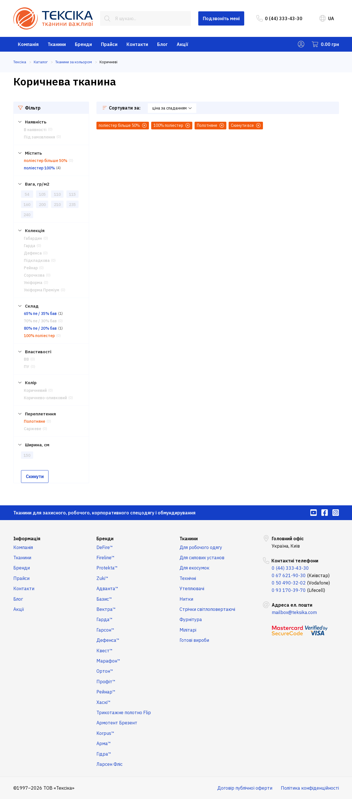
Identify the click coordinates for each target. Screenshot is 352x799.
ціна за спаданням (172, 108)
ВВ (26, 359)
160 (27, 204)
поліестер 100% (39, 168)
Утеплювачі (192, 588)
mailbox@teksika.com (294, 612)
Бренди (83, 44)
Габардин (33, 238)
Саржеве (32, 428)
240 (27, 214)
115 (72, 194)
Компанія (28, 44)
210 (57, 204)
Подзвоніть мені (221, 18)
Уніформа (33, 282)
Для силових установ (202, 557)
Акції (182, 44)
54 (27, 194)
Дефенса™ (107, 640)
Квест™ (104, 650)
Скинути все (246, 125)
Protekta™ (107, 568)
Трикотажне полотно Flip (123, 712)
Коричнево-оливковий (45, 397)
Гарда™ (104, 619)
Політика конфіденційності (310, 788)
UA (326, 18)
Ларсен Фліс (109, 764)
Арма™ (103, 743)
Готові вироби (194, 640)
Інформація (26, 538)
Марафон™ (108, 661)
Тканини (57, 44)
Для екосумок (194, 568)
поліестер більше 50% (45, 160)
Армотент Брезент (116, 723)
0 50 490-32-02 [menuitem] (289, 583)
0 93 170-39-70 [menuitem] (289, 590)
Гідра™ (103, 754)
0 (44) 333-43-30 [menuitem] (279, 18)
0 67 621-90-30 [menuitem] (289, 575)
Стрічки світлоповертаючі (207, 609)
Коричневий (35, 390)
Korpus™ (105, 733)
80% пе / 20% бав (40, 328)
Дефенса (33, 253)
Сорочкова (34, 275)
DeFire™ (104, 547)
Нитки (186, 599)
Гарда (29, 245)
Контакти (137, 44)
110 (57, 194)
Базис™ (104, 599)
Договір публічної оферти (244, 788)
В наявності (35, 129)
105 (42, 194)
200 (42, 204)
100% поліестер (39, 335)
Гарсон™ (105, 630)
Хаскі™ (103, 702)
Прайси (109, 44)
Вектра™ (106, 609)
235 (72, 204)
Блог (162, 44)
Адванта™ (107, 588)
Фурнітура (191, 619)
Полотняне (34, 421)
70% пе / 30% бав (40, 320)
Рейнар (31, 267)
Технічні (188, 578)
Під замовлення (39, 137)
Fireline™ (105, 557)
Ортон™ (104, 671)
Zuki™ (102, 578)
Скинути (35, 476)
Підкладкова (37, 260)
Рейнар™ (105, 692)
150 (27, 455)
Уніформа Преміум (41, 290)
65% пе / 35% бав (40, 313)
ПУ (26, 366)
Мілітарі (188, 630)
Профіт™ (105, 681)
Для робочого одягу (201, 547)
